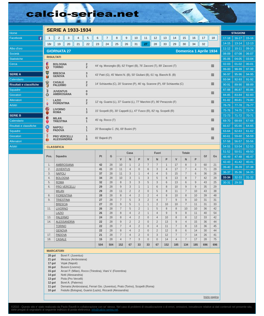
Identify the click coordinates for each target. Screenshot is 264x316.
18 (213, 37)
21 (78, 44)
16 (193, 37)
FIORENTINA (64, 195)
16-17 (238, 38)
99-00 (226, 69)
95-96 (238, 74)
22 (87, 44)
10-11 (238, 48)
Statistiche (16, 58)
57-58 (226, 141)
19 (59, 44)
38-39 (238, 167)
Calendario (16, 79)
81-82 (226, 100)
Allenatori (16, 100)
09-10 (249, 48)
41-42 (238, 161)
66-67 (226, 125)
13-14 (238, 43)
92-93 (238, 79)
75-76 (226, 110)
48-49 (226, 156)
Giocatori (15, 94)
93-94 (226, 79)
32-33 (238, 177)
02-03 (226, 63)
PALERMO (62, 217)
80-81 (238, 100)
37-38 (249, 167)
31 (136, 44)
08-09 (226, 53)
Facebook (26, 37)
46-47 (249, 156)
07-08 (238, 53)
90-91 (226, 84)
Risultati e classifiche (24, 84)
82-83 (249, 94)
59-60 (238, 136)
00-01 (249, 63)
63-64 (226, 130)
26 (126, 44)
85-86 (249, 89)
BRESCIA (62, 204)
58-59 (249, 136)
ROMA (60, 182)
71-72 (238, 115)
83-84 (238, 94)
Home (13, 33)
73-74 (249, 110)
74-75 (238, 110)
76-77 (249, 105)
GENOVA (61, 230)
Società (14, 53)
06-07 (249, 53)
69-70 (226, 120)
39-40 (226, 167)
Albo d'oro (16, 48)
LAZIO (60, 213)
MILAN (60, 191)
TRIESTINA (63, 199)
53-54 (238, 146)
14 (174, 37)
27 (145, 44)
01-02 (238, 63)
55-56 (249, 141)
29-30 (238, 182)
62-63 (238, 130)
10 (136, 37)
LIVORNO (62, 208)
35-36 (238, 172)
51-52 (226, 151)
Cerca (13, 63)
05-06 (226, 58)
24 (107, 44)
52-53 (249, 146)
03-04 (249, 58)
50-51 (238, 151)
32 (203, 44)
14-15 (226, 43)
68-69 (238, 120)
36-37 (226, 172)
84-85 (226, 94)
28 (155, 44)
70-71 (249, 115)
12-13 (249, 43)
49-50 (249, 151)
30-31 (226, 182)
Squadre (15, 89)
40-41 (249, 161)
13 (165, 37)
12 (155, 37)
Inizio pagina (211, 297)
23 (97, 44)
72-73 (226, 115)
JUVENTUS (63, 169)
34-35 (249, 172)
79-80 (249, 100)
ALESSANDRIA (65, 221)
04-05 (238, 58)
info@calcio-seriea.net (105, 309)
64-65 (249, 125)
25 (116, 44)
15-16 (249, 38)
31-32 (249, 177)
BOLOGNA (62, 178)
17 (203, 37)
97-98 (249, 69)
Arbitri (13, 105)
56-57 (238, 141)
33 (165, 44)
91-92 (249, 79)
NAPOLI (61, 173)
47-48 (238, 156)
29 (174, 44)
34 (193, 44)
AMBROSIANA (65, 164)
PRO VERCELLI (66, 186)
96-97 (226, 74)
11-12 (226, 48)
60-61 (226, 136)
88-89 (249, 84)
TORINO (61, 226)
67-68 (249, 120)
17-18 (226, 38)
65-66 (238, 125)
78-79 (226, 105)
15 (184, 37)
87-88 (226, 89)
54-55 (226, 146)
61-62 (249, 130)
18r (49, 44)
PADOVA (61, 235)
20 (68, 44)
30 (184, 44)
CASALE (61, 239)
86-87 (238, 89)
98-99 (238, 69)
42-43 (226, 161)
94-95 (249, 74)
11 (145, 37)
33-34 (226, 177)
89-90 (238, 84)
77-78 (238, 105)
